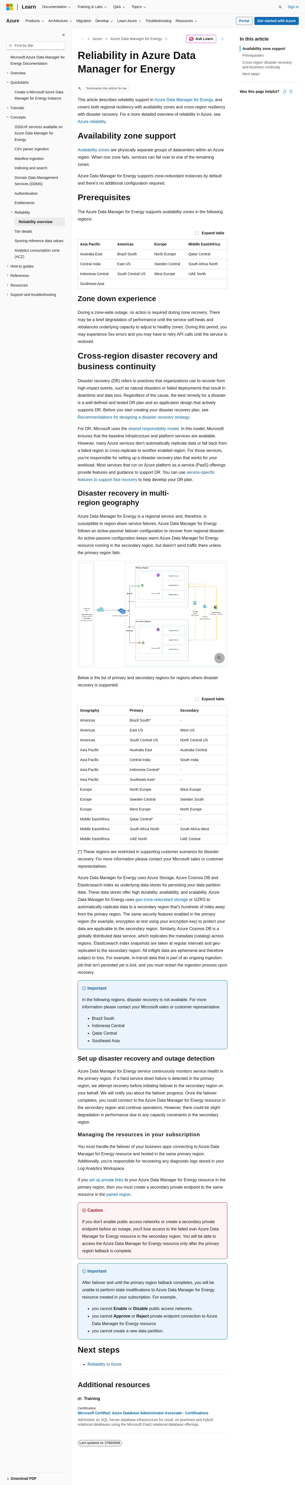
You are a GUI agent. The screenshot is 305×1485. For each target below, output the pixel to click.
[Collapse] (63, 35)
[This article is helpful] (284, 91)
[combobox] (35, 46)
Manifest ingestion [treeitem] (29, 159)
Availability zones (93, 150)
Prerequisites (253, 55)
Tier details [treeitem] (23, 231)
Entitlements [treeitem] (25, 203)
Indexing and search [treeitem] (31, 168)
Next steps (251, 74)
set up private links (106, 1180)
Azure (97, 39)
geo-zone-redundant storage (161, 899)
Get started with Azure (276, 21)
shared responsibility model (153, 428)
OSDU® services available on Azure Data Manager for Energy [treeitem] (39, 133)
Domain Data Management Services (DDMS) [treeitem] (36, 181)
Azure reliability (91, 121)
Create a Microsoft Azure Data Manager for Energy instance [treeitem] (39, 95)
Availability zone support (263, 49)
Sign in (293, 7)
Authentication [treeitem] (26, 193)
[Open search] (280, 7)
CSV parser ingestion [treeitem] (32, 149)
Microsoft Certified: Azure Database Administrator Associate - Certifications (143, 1413)
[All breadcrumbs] (82, 39)
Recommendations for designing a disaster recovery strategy (133, 417)
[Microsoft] (9, 7)
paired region (118, 1194)
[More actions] (222, 39)
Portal (244, 21)
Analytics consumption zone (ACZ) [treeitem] (37, 253)
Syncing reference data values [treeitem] (39, 241)
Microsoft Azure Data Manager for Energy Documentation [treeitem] (37, 60)
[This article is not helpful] (291, 91)
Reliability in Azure (105, 1364)
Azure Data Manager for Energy (136, 39)
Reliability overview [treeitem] (35, 222)
